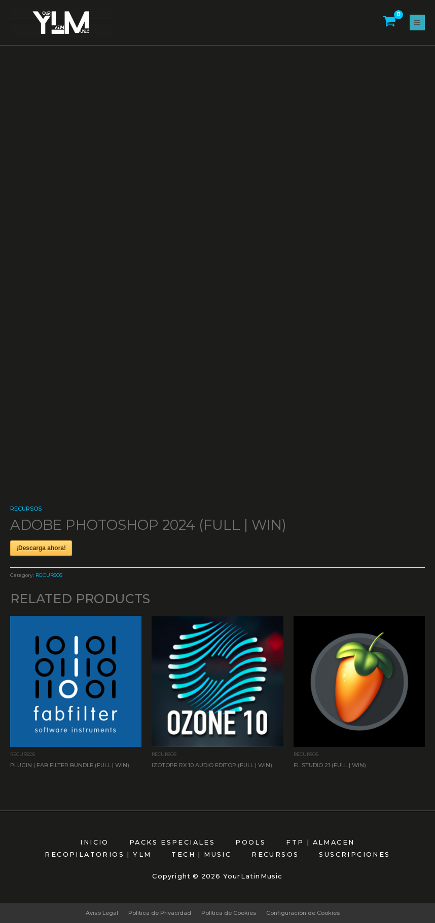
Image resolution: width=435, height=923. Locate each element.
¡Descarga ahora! (41, 548)
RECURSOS (26, 508)
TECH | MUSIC (201, 854)
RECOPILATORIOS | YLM (98, 854)
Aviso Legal (102, 912)
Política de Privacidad (159, 912)
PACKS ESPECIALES (172, 842)
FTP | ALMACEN (320, 842)
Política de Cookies (228, 912)
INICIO (94, 842)
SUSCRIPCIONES (354, 854)
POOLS (250, 842)
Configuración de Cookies (303, 912)
